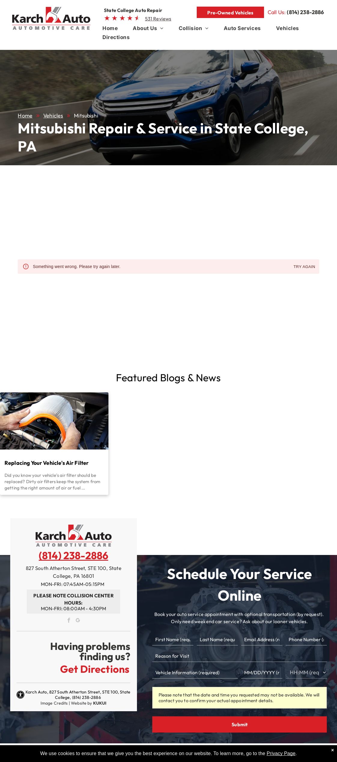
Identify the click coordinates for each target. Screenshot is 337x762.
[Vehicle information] (195, 672)
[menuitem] (110, 29)
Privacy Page (281, 753)
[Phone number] (306, 639)
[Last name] (217, 639)
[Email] (261, 639)
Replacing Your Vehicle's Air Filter (47, 462)
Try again (304, 267)
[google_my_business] (78, 621)
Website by (81, 703)
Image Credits (54, 703)
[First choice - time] (306, 672)
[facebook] (69, 621)
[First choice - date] (261, 672)
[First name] (172, 639)
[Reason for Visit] (239, 656)
